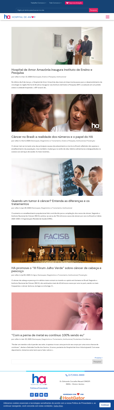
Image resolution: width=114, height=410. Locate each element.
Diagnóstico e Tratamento (50, 141)
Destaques (37, 77)
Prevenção (91, 141)
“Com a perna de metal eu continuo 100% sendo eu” (47, 335)
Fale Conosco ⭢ (55, 3)
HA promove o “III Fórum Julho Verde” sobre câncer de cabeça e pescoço (56, 269)
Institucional (61, 77)
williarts (18, 77)
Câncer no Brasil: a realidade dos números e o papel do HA (52, 137)
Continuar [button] (105, 405)
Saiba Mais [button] (58, 406)
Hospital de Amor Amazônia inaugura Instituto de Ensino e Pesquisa (51, 71)
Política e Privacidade (39, 388)
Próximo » (99, 358)
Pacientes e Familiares (82, 339)
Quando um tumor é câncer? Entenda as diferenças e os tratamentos (50, 202)
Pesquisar (97, 362)
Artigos (34, 275)
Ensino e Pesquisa (49, 77)
